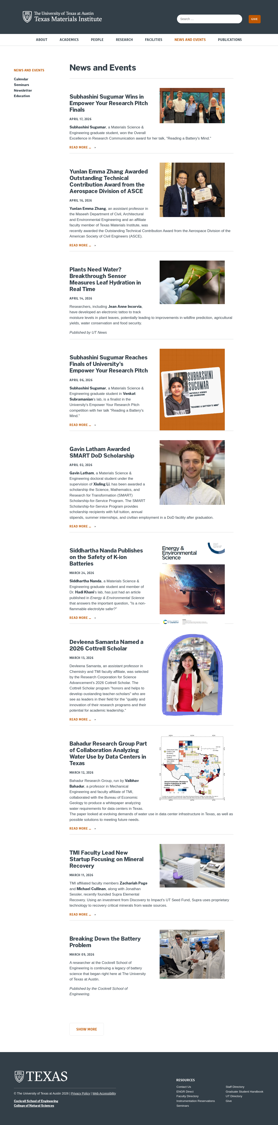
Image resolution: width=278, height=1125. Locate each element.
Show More (86, 1029)
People (97, 39)
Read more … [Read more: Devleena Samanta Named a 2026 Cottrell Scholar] (81, 719)
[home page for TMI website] (62, 22)
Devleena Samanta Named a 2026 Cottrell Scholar (106, 645)
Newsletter (23, 90)
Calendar (21, 79)
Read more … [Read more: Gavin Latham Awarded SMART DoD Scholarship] (81, 526)
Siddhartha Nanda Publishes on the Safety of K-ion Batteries (106, 557)
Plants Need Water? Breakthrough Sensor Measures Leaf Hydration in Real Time (105, 279)
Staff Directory (235, 1086)
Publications (230, 39)
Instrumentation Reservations (195, 1101)
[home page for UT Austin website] (41, 1082)
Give (254, 19)
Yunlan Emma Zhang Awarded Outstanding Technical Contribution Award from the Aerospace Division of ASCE (109, 181)
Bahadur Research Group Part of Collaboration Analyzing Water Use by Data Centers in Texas (108, 753)
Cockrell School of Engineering (36, 1101)
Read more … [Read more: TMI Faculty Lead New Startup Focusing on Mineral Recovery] (81, 914)
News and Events (190, 39)
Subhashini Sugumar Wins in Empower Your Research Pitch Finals (109, 103)
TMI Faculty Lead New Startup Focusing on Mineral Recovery (107, 859)
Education (22, 96)
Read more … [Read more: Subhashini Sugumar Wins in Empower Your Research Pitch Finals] (81, 147)
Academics (69, 39)
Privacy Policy (80, 1093)
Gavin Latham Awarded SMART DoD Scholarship (102, 452)
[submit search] (237, 19)
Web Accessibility (104, 1093)
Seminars (21, 85)
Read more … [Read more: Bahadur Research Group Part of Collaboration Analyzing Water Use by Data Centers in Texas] (81, 828)
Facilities (153, 39)
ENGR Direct (185, 1091)
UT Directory (234, 1096)
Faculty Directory (187, 1096)
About (42, 39)
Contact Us (183, 1086)
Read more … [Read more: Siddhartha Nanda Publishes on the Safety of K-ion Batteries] (81, 618)
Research (124, 39)
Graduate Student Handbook (244, 1091)
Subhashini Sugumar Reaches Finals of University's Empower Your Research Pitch (109, 364)
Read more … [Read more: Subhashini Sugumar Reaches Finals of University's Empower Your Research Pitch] (81, 425)
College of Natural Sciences (34, 1105)
